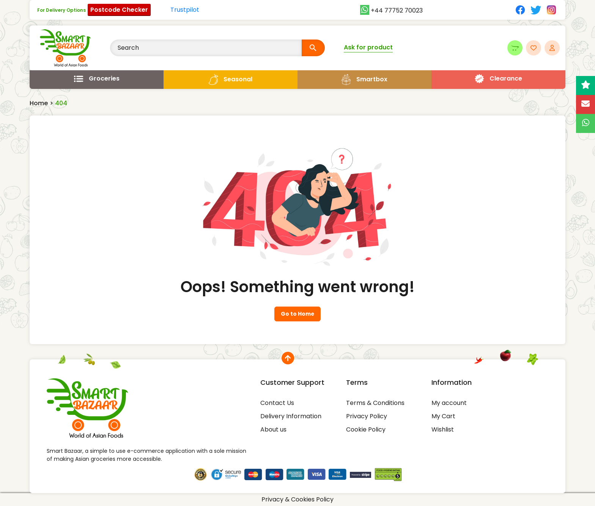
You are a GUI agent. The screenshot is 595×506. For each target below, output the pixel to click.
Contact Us (277, 402)
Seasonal (238, 79)
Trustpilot (184, 9)
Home (39, 103)
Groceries (104, 78)
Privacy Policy (366, 416)
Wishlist (442, 429)
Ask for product (368, 47)
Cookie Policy (366, 429)
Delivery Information (290, 416)
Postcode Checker (119, 9)
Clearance (506, 78)
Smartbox (371, 79)
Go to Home (297, 314)
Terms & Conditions (375, 402)
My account (449, 402)
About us (273, 429)
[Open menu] (97, 78)
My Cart (443, 416)
